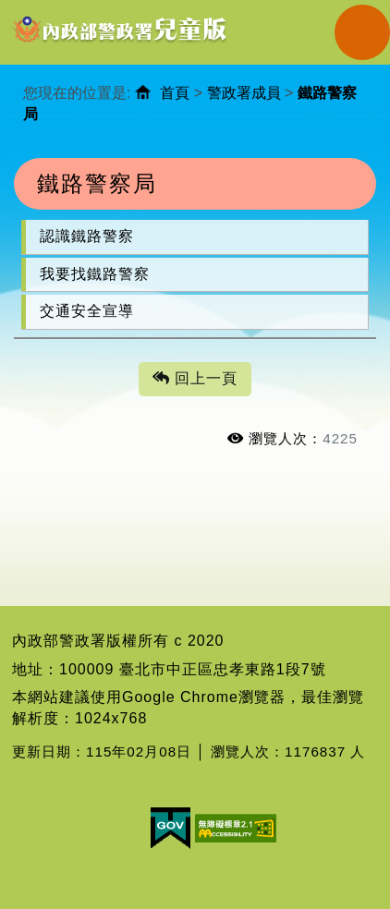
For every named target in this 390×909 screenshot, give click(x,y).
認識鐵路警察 (87, 236)
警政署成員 (244, 93)
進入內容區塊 (47, 10)
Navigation (362, 32)
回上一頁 (195, 379)
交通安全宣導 (87, 311)
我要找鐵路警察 (95, 274)
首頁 (174, 93)
